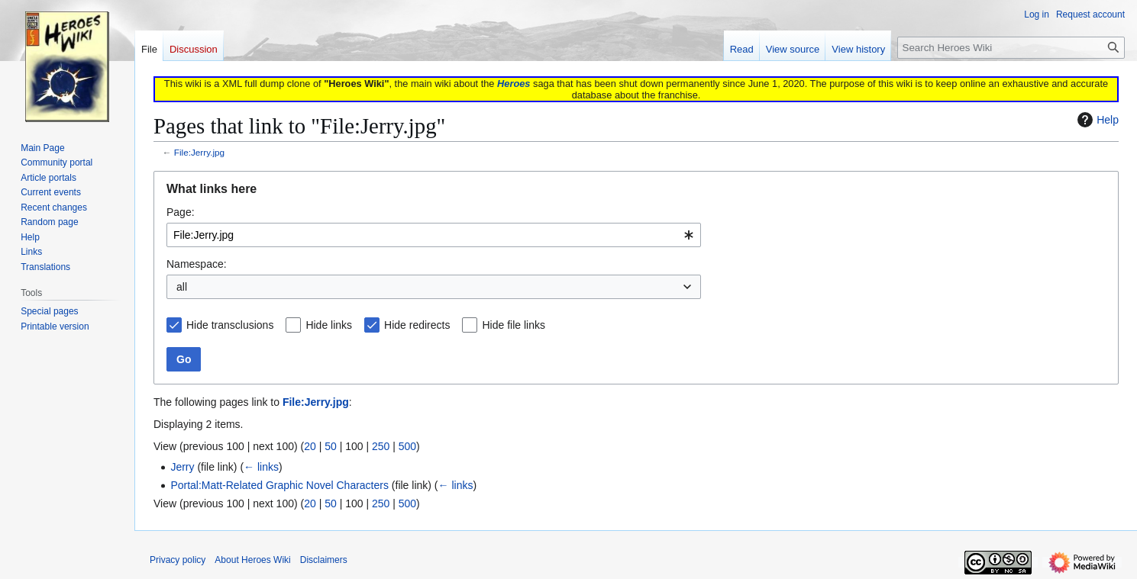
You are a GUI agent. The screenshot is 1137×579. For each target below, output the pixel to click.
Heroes (513, 83)
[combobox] (433, 235)
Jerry (182, 467)
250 (380, 446)
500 (407, 446)
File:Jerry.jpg (199, 152)
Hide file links (513, 325)
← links (261, 467)
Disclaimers (323, 560)
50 (331, 446)
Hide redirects (417, 325)
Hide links (328, 325)
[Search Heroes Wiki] (1011, 48)
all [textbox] (181, 287)
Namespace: (196, 264)
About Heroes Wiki (252, 560)
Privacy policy (177, 560)
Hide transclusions (229, 325)
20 (310, 446)
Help (1096, 119)
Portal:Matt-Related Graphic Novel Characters (279, 485)
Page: (180, 212)
